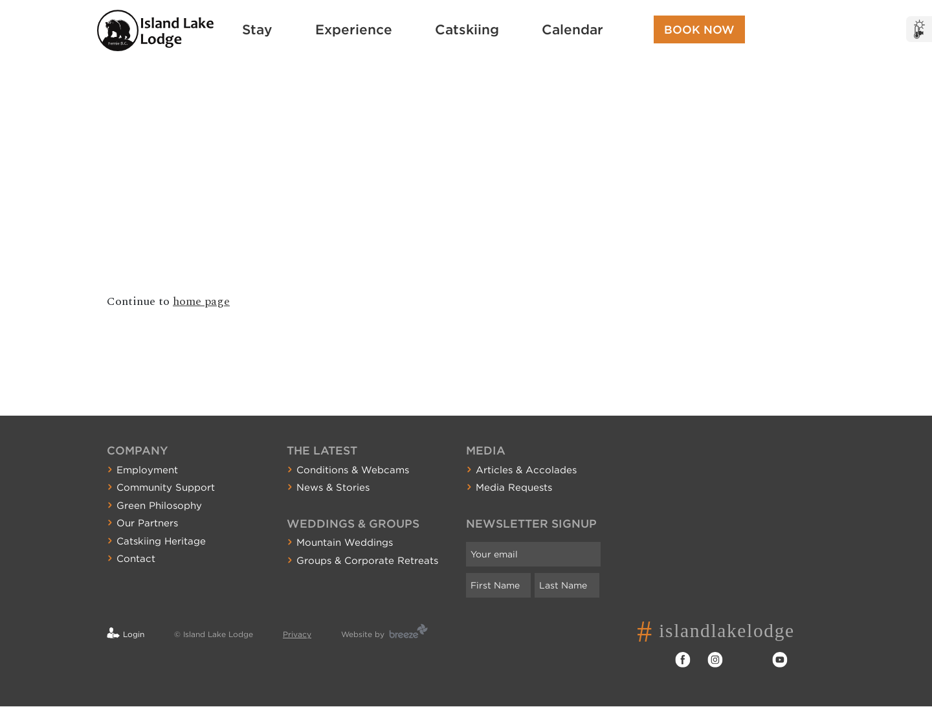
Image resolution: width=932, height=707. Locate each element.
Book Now (699, 29)
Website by (362, 634)
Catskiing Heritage (161, 541)
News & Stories (333, 487)
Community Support (165, 487)
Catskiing (467, 29)
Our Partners (147, 523)
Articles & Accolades (526, 470)
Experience (353, 29)
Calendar (572, 29)
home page (201, 301)
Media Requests (514, 487)
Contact (135, 559)
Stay (257, 29)
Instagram (715, 660)
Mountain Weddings (344, 542)
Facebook (683, 660)
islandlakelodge (731, 631)
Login (133, 634)
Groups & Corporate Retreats (367, 561)
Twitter (747, 660)
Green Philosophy (159, 505)
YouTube (780, 660)
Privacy (297, 634)
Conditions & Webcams (352, 470)
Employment (147, 470)
